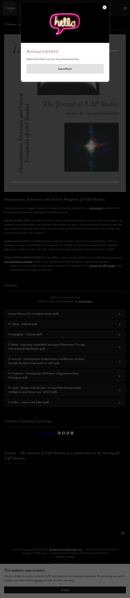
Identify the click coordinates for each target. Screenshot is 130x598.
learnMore (65, 68)
